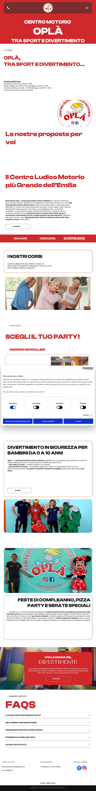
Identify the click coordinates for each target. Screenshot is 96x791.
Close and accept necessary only (17, 421)
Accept (78, 421)
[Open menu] (87, 7)
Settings (86, 415)
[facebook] (79, 768)
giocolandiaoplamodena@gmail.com (13, 767)
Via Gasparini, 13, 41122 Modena (50, 767)
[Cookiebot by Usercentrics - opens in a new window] (84, 368)
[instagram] (84, 768)
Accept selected (48, 421)
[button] (48, 349)
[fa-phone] (8, 9)
